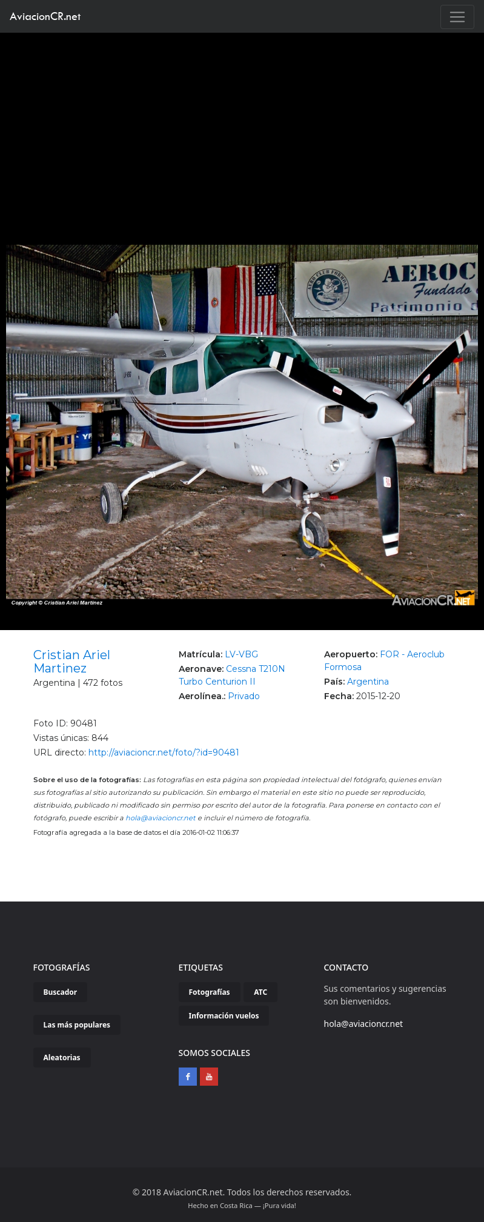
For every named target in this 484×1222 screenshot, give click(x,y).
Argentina (368, 681)
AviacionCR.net (45, 16)
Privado (244, 696)
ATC (260, 992)
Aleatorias (62, 1057)
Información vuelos (224, 1016)
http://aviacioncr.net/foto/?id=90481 (163, 752)
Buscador (61, 992)
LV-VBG (241, 654)
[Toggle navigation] (457, 17)
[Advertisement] (242, 123)
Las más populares (77, 1025)
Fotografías (209, 992)
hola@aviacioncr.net (160, 818)
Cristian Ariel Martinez (71, 662)
